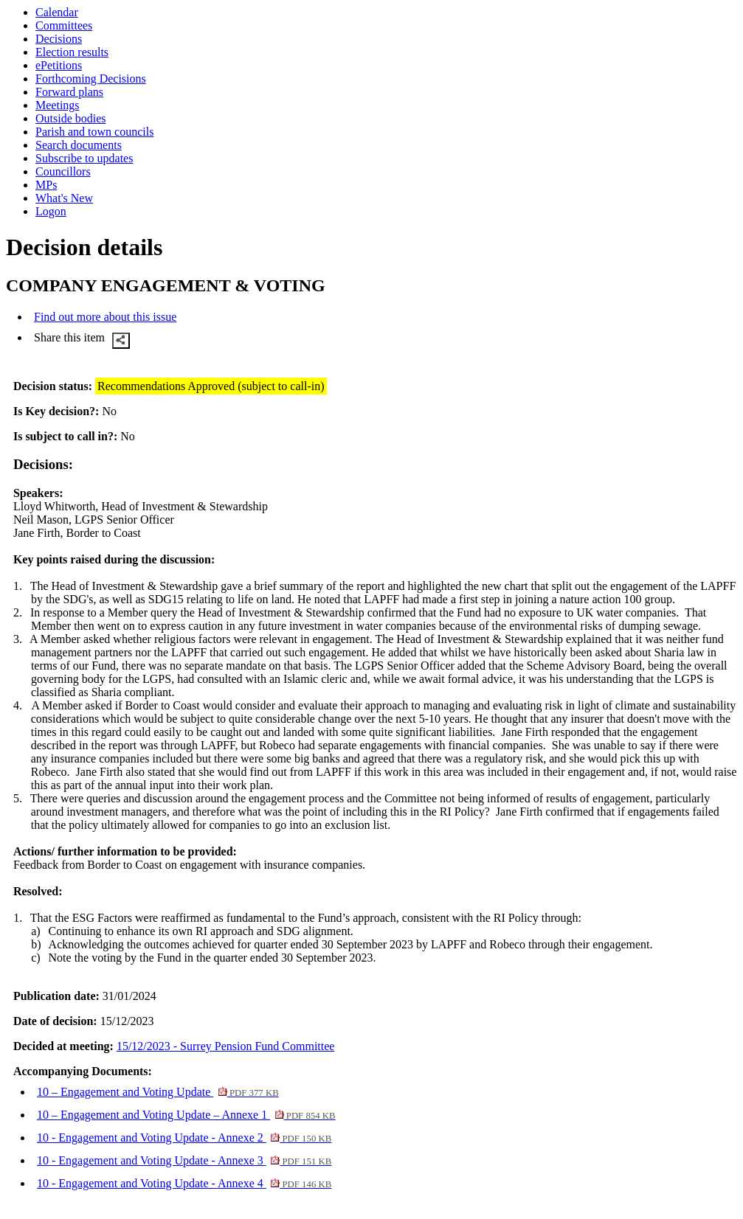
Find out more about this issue (105, 316)
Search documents (78, 145)
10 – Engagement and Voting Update (158, 1092)
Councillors (63, 171)
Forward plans (69, 92)
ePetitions (58, 65)
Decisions (58, 38)
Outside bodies (70, 118)
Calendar (56, 12)
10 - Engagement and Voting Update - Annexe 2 (184, 1137)
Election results (71, 52)
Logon (50, 211)
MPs (46, 184)
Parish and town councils (94, 131)
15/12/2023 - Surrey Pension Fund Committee (226, 1046)
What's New (64, 198)
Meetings (57, 105)
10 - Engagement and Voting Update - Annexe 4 (184, 1183)
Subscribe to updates (84, 158)
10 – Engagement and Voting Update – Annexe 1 (186, 1114)
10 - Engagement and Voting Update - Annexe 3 (184, 1160)
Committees (63, 25)
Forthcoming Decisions (90, 78)
